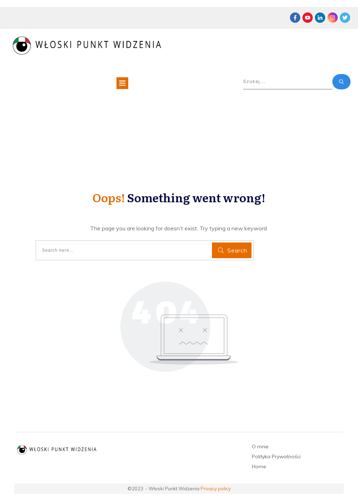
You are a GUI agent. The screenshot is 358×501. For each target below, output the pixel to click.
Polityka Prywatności (276, 456)
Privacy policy (216, 488)
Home (259, 466)
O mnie (260, 446)
